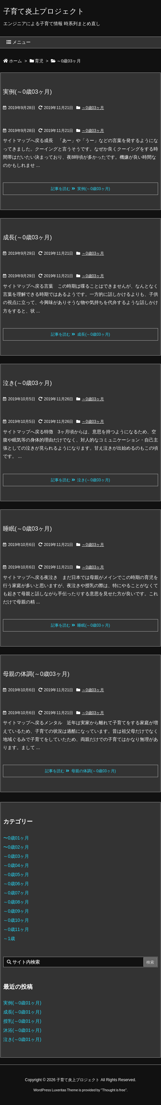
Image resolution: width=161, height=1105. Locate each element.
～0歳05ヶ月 (16, 874)
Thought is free (113, 1090)
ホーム (15, 60)
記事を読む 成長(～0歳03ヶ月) (80, 334)
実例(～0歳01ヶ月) (22, 1002)
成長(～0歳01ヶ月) (22, 1012)
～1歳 (9, 938)
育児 (39, 60)
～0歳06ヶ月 (16, 883)
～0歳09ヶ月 (16, 911)
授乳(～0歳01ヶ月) (22, 1021)
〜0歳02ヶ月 (16, 847)
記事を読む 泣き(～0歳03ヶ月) (80, 480)
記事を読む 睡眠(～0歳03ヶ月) (80, 625)
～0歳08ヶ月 (16, 902)
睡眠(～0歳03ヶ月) (27, 528)
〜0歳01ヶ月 (16, 838)
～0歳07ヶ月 (16, 892)
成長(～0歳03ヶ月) (27, 237)
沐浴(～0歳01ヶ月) (22, 1030)
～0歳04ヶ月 (16, 865)
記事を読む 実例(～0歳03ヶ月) (80, 188)
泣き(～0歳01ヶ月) (22, 1039)
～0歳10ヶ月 (16, 920)
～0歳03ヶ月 (93, 107)
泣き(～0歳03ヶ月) (27, 383)
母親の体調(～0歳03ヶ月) (36, 674)
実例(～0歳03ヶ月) (27, 91)
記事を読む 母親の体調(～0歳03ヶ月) (80, 771)
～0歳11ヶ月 (16, 929)
